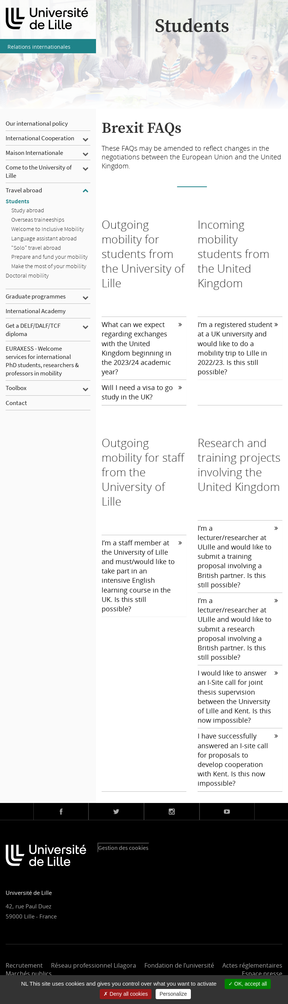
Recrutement (24, 965)
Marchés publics (29, 973)
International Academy (36, 311)
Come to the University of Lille (39, 171)
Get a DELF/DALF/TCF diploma (33, 329)
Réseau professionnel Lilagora (93, 965)
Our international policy (37, 123)
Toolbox (16, 388)
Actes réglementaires (252, 965)
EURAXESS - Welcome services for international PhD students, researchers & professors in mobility (42, 360)
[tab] (144, 348)
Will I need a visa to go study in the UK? (142, 392)
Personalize (173, 994)
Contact (16, 403)
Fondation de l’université (179, 965)
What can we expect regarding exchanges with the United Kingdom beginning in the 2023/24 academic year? (142, 348)
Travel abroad (24, 190)
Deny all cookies (126, 994)
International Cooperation (40, 138)
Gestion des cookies (123, 847)
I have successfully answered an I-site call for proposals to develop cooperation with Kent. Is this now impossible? (238, 759)
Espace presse (262, 973)
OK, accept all (247, 984)
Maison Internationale (34, 153)
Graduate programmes (36, 296)
